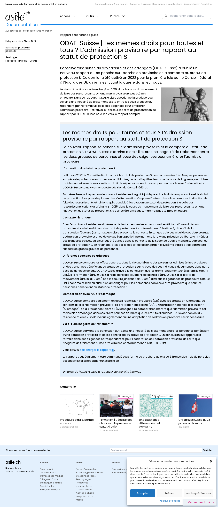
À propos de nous (104, 4)
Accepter (143, 493)
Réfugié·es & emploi (50, 489)
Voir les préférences (198, 493)
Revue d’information (86, 469)
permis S (10, 51)
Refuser (169, 493)
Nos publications (85, 496)
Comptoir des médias (51, 475)
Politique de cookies (170, 500)
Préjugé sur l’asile (49, 479)
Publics (115, 16)
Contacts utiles (84, 489)
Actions (65, 16)
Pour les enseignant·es (123, 472)
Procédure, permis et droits (89, 472)
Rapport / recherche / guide (79, 35)
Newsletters (207, 4)
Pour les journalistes (122, 469)
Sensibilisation (47, 486)
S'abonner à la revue (140, 4)
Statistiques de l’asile (51, 482)
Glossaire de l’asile (86, 475)
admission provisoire (17, 47)
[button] (211, 461)
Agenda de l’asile (85, 492)
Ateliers (79, 499)
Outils (90, 16)
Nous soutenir (121, 4)
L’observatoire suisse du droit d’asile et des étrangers (106, 68)
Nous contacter (192, 4)
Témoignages (83, 479)
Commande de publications (167, 4)
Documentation (48, 472)
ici (113, 350)
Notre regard (46, 469)
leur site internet (129, 372)
